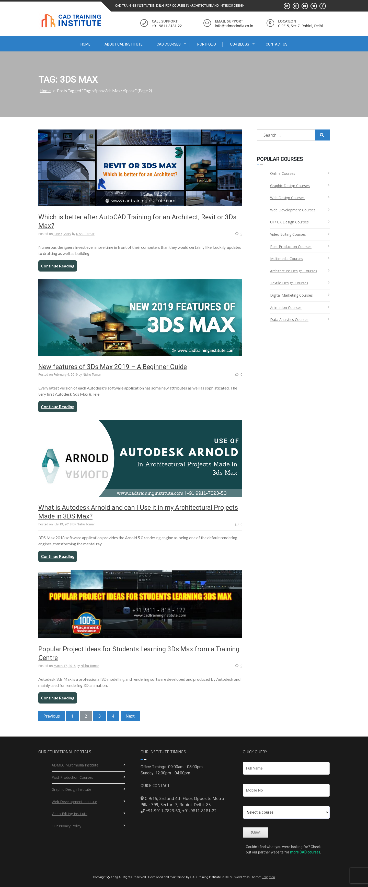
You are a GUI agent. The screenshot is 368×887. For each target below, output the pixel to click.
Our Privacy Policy (66, 826)
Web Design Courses (287, 197)
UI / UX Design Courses (289, 222)
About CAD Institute (124, 44)
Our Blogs (239, 44)
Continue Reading (57, 265)
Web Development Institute (74, 801)
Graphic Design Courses (290, 185)
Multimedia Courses (286, 258)
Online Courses (282, 173)
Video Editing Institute (69, 813)
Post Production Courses (291, 246)
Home (85, 44)
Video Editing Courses (288, 234)
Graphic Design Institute (71, 789)
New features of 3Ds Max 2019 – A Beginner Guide (112, 367)
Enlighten (268, 877)
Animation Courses (286, 307)
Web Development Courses (293, 210)
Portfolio (206, 44)
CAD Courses (169, 44)
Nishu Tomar (85, 234)
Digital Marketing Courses (291, 295)
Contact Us (277, 44)
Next (130, 716)
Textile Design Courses (289, 282)
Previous (51, 716)
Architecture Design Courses (293, 270)
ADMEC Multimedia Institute (75, 765)
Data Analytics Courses (289, 319)
